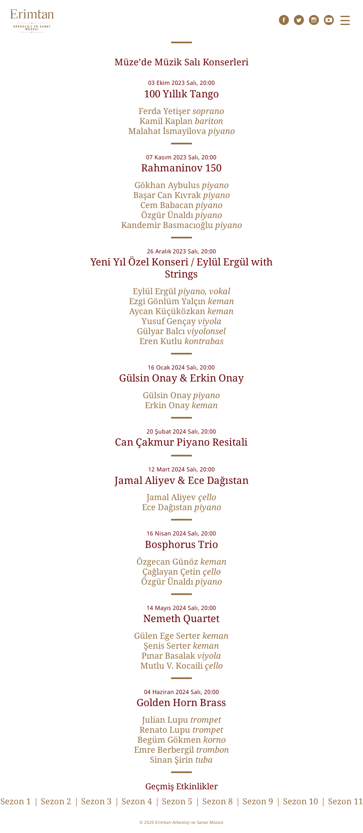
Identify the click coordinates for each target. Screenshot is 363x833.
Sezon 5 (177, 801)
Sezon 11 (345, 801)
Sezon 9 (258, 801)
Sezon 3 (96, 801)
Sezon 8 (217, 801)
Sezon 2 (56, 801)
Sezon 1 (15, 801)
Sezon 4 (137, 801)
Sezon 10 (300, 801)
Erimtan (32, 21)
